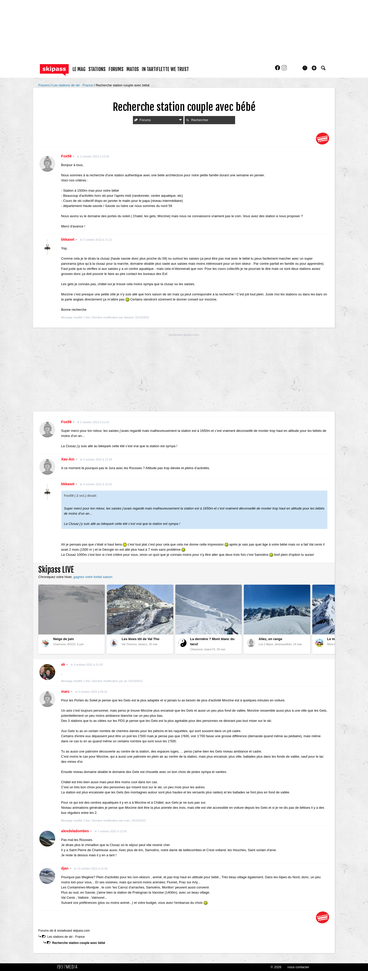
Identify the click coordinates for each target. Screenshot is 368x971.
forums (116, 69)
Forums (44, 85)
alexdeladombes (76, 831)
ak (64, 664)
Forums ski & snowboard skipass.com (64, 930)
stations (97, 69)
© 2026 (276, 967)
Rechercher (197, 120)
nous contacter (298, 967)
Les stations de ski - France (73, 85)
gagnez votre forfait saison (92, 577)
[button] (314, 68)
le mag (79, 69)
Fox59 (67, 156)
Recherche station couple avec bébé (78, 943)
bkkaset (69, 239)
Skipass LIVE (56, 569)
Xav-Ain (69, 459)
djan (66, 868)
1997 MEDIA (68, 966)
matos (132, 69)
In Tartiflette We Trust (165, 69)
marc (67, 691)
